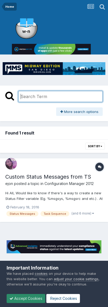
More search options (79, 112)
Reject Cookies (63, 298)
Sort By (95, 146)
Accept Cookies (26, 298)
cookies (41, 273)
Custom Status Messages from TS (48, 177)
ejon (9, 183)
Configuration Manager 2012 (69, 183)
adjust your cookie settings (76, 279)
